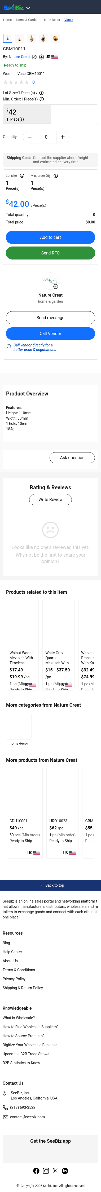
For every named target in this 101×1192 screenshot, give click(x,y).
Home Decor (51, 20)
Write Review (50, 499)
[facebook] (36, 1171)
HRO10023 (58, 821)
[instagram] (46, 1171)
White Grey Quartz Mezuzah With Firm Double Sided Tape (57, 663)
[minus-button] (29, 137)
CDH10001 (19, 821)
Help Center (12, 952)
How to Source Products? (24, 1036)
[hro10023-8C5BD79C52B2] (62, 792)
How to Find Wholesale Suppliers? (31, 1027)
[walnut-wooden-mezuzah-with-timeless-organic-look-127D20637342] (22, 624)
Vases (68, 20)
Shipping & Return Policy (23, 988)
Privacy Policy (14, 979)
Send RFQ (50, 253)
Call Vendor (51, 333)
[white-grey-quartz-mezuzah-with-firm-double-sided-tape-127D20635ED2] (58, 624)
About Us (10, 961)
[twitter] (55, 1171)
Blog (6, 943)
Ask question (72, 457)
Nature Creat (19, 57)
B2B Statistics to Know (21, 1063)
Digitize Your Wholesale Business (30, 1045)
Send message (50, 317)
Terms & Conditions (19, 970)
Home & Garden (27, 20)
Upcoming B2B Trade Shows (26, 1054)
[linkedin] (65, 1171)
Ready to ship (15, 65)
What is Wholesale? (19, 1018)
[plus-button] (62, 137)
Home (7, 20)
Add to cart (50, 237)
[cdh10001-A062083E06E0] (24, 792)
